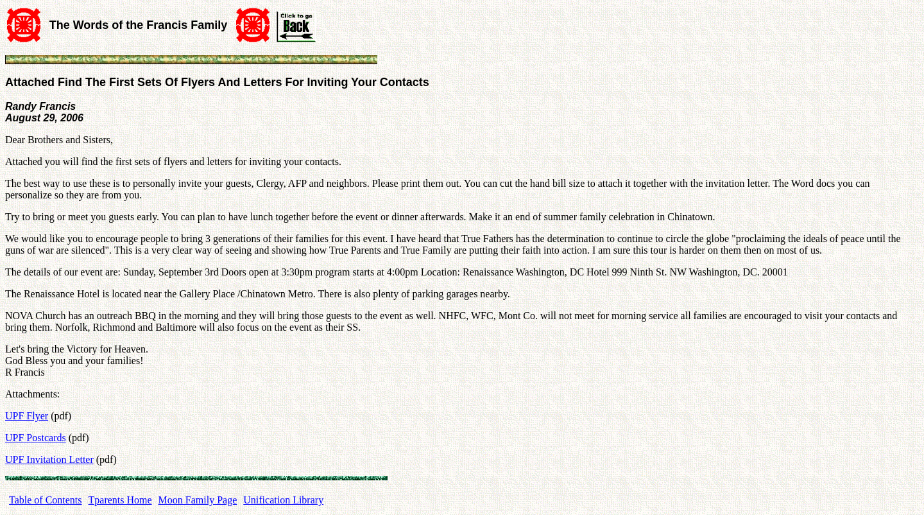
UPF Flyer (26, 415)
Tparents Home (120, 499)
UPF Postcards (35, 437)
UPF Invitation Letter (49, 459)
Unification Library (283, 499)
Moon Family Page (197, 499)
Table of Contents (45, 499)
